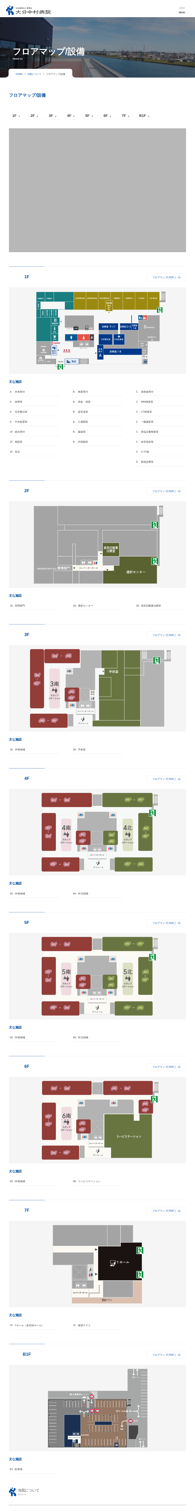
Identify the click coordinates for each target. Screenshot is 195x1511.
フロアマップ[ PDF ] (163, 277)
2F (33, 116)
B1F (142, 116)
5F (87, 116)
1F (14, 116)
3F (51, 116)
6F (106, 116)
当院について (34, 74)
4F (69, 116)
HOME (19, 74)
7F (124, 116)
